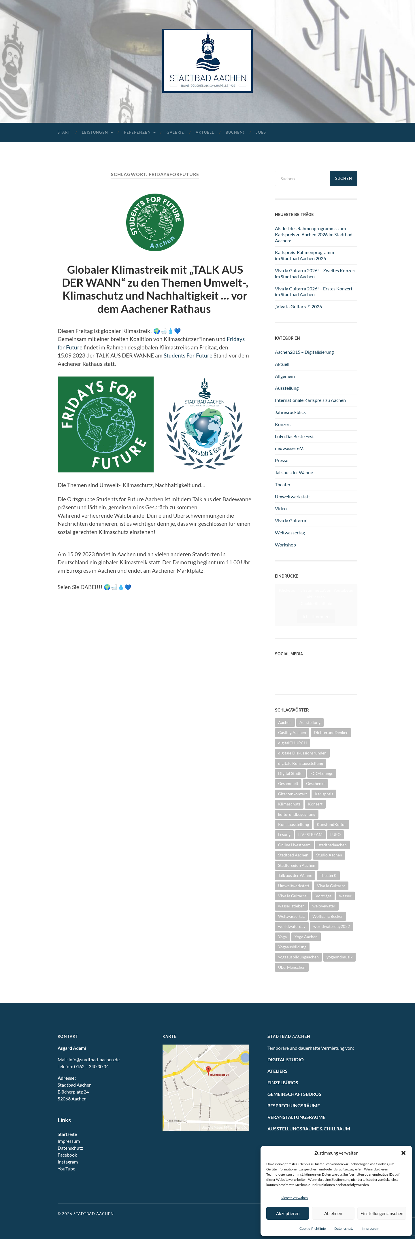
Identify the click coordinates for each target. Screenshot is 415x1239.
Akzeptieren (287, 1213)
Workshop (285, 544)
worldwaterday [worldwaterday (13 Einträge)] (291, 926)
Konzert (283, 424)
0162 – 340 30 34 (91, 1066)
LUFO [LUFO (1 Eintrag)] (335, 834)
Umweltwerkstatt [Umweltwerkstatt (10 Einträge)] (293, 885)
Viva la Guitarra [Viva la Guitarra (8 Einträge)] (331, 885)
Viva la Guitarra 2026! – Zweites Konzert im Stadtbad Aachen (315, 273)
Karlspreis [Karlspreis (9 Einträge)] (324, 793)
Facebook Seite (290, 671)
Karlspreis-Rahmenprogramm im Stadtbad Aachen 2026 (304, 255)
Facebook (67, 1154)
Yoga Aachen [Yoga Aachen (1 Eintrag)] (306, 936)
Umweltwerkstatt (292, 496)
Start (64, 132)
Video (281, 508)
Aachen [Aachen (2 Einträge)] (285, 722)
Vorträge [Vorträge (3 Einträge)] (323, 895)
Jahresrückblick (290, 412)
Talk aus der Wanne (294, 472)
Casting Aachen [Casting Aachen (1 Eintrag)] (292, 732)
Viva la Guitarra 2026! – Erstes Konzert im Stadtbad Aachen (313, 291)
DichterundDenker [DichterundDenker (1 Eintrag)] (331, 732)
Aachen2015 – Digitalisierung (304, 352)
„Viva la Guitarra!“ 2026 (298, 306)
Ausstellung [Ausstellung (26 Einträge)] (309, 722)
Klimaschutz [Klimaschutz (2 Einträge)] (289, 803)
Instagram (285, 678)
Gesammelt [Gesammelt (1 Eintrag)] (288, 783)
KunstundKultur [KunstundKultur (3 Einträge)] (331, 824)
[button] (403, 1153)
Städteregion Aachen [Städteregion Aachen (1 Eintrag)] (296, 865)
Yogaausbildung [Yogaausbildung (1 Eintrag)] (292, 946)
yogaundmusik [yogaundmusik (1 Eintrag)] (339, 956)
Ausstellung (287, 388)
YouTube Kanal (290, 665)
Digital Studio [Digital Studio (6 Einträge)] (290, 773)
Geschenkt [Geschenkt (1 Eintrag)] (315, 783)
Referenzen (137, 132)
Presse (281, 460)
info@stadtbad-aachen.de (94, 1059)
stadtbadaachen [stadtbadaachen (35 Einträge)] (332, 844)
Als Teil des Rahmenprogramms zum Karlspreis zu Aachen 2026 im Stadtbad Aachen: (313, 234)
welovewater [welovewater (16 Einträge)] (323, 905)
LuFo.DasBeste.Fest (294, 436)
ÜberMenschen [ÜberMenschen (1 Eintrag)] (291, 967)
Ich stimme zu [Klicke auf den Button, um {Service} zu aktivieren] (316, 616)
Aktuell (205, 132)
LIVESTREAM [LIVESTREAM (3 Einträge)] (310, 834)
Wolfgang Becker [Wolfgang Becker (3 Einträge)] (327, 916)
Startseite (67, 1134)
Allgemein (285, 376)
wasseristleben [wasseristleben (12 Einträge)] (291, 905)
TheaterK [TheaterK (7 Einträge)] (328, 875)
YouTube (66, 1168)
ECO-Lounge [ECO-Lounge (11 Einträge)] (321, 773)
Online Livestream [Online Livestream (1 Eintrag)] (294, 844)
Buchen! (235, 132)
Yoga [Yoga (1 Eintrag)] (282, 936)
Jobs (261, 132)
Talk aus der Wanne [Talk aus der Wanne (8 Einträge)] (295, 875)
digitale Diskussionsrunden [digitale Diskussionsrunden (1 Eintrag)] (302, 752)
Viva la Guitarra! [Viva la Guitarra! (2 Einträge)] (293, 895)
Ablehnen (333, 1213)
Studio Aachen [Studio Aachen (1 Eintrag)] (329, 854)
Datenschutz (344, 1228)
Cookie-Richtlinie (312, 1228)
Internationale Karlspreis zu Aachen (310, 400)
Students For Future (188, 355)
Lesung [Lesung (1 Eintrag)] (284, 834)
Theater (282, 484)
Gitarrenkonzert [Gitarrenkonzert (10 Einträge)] (292, 793)
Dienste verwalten (294, 1198)
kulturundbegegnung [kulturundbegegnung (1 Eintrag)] (296, 814)
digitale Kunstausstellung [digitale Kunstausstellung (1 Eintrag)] (300, 763)
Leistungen (95, 132)
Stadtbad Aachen (93, 1213)
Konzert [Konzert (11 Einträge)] (315, 803)
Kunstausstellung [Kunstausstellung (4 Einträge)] (293, 824)
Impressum (370, 1228)
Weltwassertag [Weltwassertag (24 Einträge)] (291, 916)
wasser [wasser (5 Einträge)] (345, 895)
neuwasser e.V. (289, 448)
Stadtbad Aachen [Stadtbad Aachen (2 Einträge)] (293, 854)
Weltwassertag (290, 532)
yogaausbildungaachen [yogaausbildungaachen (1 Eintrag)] (298, 956)
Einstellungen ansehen (382, 1213)
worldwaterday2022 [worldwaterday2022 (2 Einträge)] (331, 926)
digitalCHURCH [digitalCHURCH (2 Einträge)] (292, 742)
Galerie (175, 132)
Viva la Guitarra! (291, 520)
